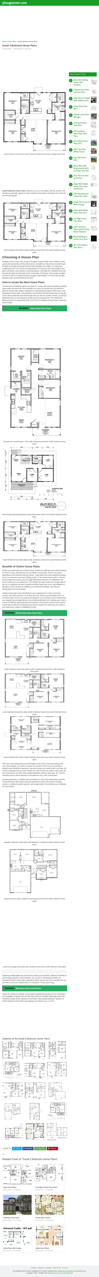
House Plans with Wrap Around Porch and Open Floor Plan (81, 168)
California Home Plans (11, 1218)
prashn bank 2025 (67, 1273)
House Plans (7, 49)
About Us (65, 1268)
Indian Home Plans (42, 1248)
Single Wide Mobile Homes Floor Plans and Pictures (81, 186)
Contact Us (40, 1268)
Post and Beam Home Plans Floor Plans (80, 133)
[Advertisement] (49, 24)
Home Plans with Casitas (12, 1248)
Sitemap (33, 1268)
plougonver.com (14, 3)
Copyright (48, 1268)
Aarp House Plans (9, 1187)
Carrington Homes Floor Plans (46, 1187)
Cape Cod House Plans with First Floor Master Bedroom (81, 229)
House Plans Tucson (42, 1218)
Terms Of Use (57, 1268)
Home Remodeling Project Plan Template (81, 82)
